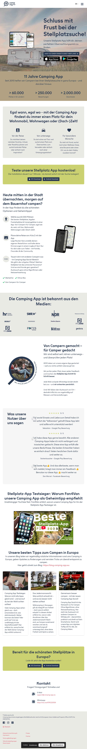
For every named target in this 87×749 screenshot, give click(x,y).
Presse (28, 733)
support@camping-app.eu (46, 695)
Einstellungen (33, 745)
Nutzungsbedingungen (9, 738)
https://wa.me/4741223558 (46, 702)
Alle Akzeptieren (57, 745)
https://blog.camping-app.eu (56, 565)
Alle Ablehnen (44, 745)
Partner (28, 736)
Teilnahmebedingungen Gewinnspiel (10, 742)
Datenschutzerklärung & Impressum (10, 734)
